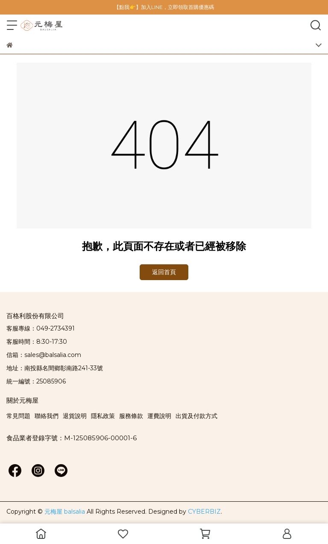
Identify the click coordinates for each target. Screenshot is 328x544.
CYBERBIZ (204, 511)
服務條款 (131, 416)
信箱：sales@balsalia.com (43, 355)
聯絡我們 (47, 416)
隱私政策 (103, 416)
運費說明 (159, 416)
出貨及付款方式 (196, 416)
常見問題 (18, 416)
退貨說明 (75, 416)
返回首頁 (164, 272)
